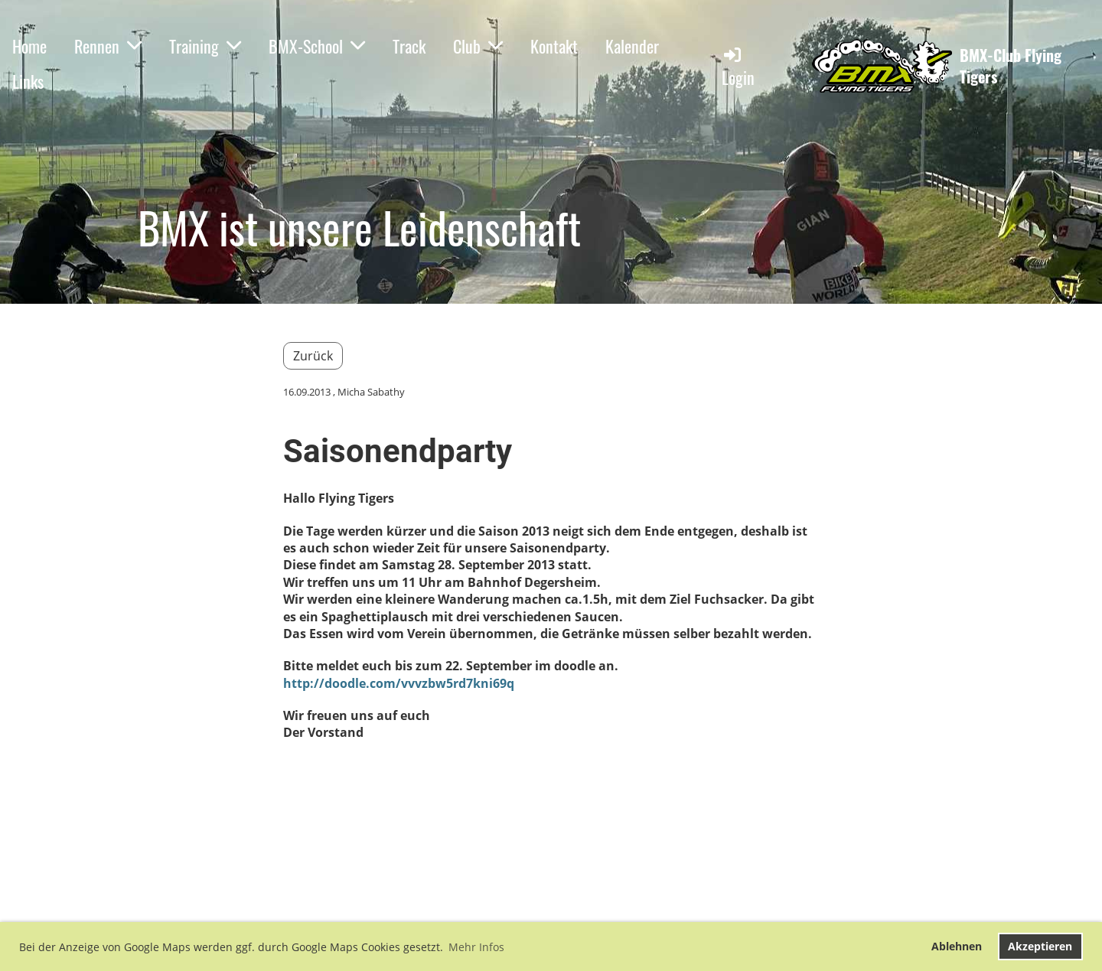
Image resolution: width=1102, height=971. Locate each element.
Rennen (108, 46)
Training (205, 46)
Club (478, 46)
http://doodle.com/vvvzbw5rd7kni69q (398, 683)
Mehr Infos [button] (476, 947)
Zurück (313, 355)
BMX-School (317, 46)
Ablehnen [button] (956, 946)
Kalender (632, 46)
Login (738, 67)
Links (28, 81)
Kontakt (554, 46)
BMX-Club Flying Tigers (1010, 65)
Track (409, 46)
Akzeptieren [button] (1040, 946)
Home (29, 46)
